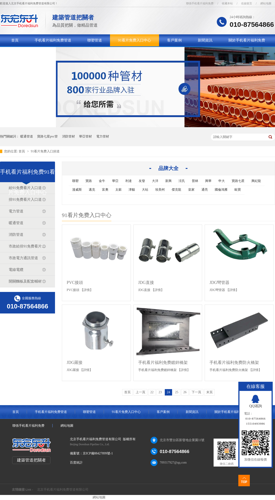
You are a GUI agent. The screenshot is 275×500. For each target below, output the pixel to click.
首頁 (15, 40)
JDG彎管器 (219, 282)
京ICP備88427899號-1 (98, 453)
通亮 (204, 189)
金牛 (102, 181)
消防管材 (68, 136)
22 (152, 392)
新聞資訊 (205, 40)
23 (160, 392)
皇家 (191, 189)
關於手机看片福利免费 (246, 40)
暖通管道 (26, 136)
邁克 (92, 189)
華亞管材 (85, 136)
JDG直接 (146, 282)
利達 (128, 181)
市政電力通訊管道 (23, 258)
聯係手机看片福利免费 (200, 3)
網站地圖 (265, 3)
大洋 (155, 181)
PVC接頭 (75, 282)
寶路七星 (238, 181)
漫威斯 (77, 189)
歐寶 (237, 189)
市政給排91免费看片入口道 (27, 246)
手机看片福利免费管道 (53, 40)
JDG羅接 (74, 362)
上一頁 (140, 392)
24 (168, 392)
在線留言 (246, 3)
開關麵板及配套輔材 (25, 281)
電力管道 (16, 211)
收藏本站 (227, 3)
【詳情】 (86, 290)
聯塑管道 (94, 40)
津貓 (132, 189)
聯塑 (75, 181)
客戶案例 (174, 40)
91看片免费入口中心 (134, 40)
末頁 (209, 392)
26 (185, 392)
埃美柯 (160, 189)
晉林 (195, 181)
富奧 (105, 189)
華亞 (115, 181)
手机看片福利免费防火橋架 (234, 362)
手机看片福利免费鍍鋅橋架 (163, 362)
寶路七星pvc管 (47, 136)
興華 (208, 181)
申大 (221, 181)
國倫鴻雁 (221, 189)
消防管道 (16, 234)
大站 (145, 189)
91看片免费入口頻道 (45, 151)
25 (176, 392)
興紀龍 (256, 181)
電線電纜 (16, 270)
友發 (142, 181)
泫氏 (182, 181)
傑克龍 (176, 189)
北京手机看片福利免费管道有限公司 (62, 489)
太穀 (118, 189)
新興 (168, 181)
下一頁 (196, 392)
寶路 (88, 181)
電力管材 (102, 136)
